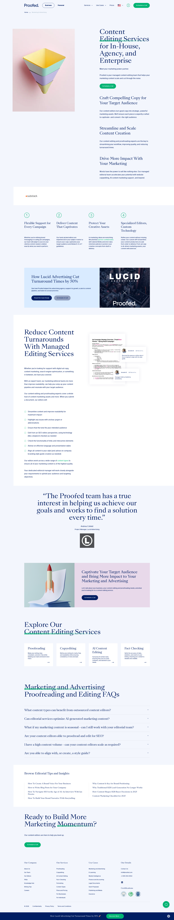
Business (48, 5)
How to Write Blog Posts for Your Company (47, 788)
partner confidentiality (106, 240)
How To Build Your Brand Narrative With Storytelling (51, 798)
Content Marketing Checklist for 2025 (109, 796)
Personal (61, 5)
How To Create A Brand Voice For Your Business (49, 784)
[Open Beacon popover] (166, 904)
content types (62, 461)
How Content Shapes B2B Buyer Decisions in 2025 (114, 792)
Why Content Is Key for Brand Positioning (110, 784)
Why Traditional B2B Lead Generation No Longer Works (117, 788)
